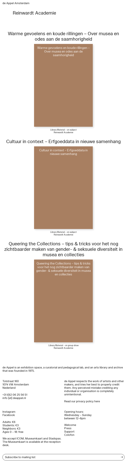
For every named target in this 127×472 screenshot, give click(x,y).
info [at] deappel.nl (14, 398)
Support (69, 432)
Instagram (8, 412)
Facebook (8, 415)
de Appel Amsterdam (15, 3)
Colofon (69, 435)
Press (67, 428)
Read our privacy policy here (82, 401)
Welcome (70, 425)
